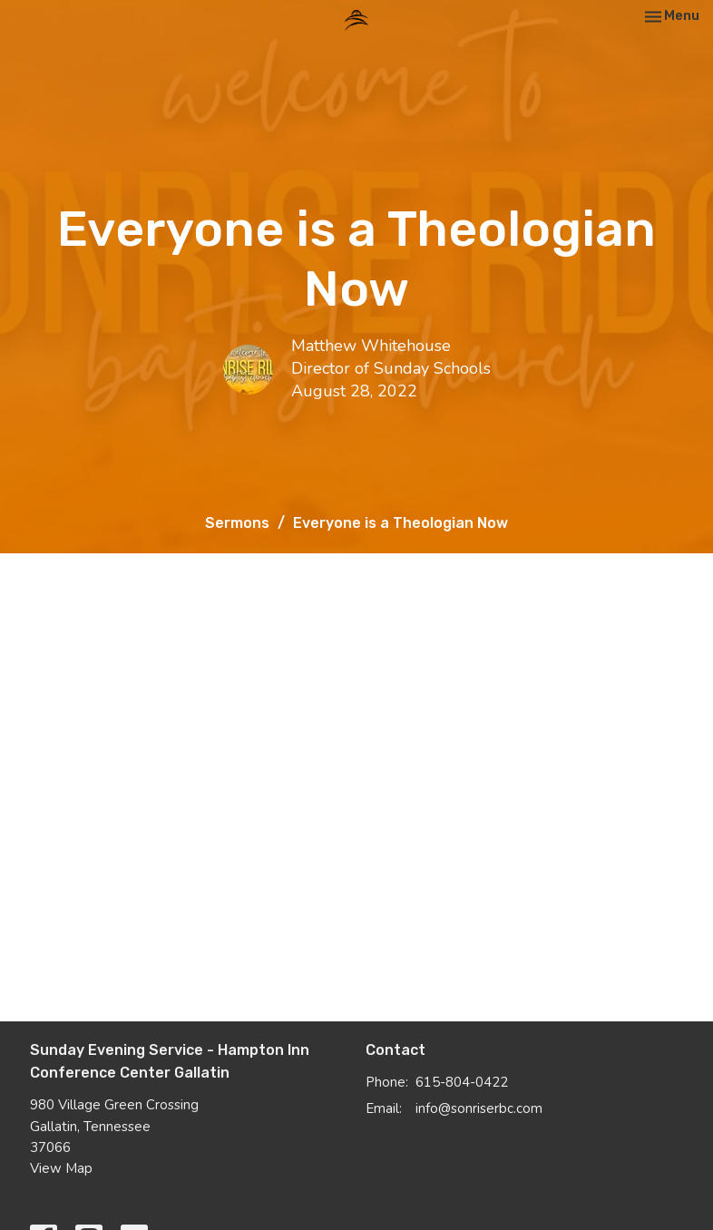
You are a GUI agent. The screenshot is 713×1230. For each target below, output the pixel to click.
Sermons (237, 523)
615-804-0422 (461, 1082)
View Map (61, 1168)
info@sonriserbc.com (478, 1108)
